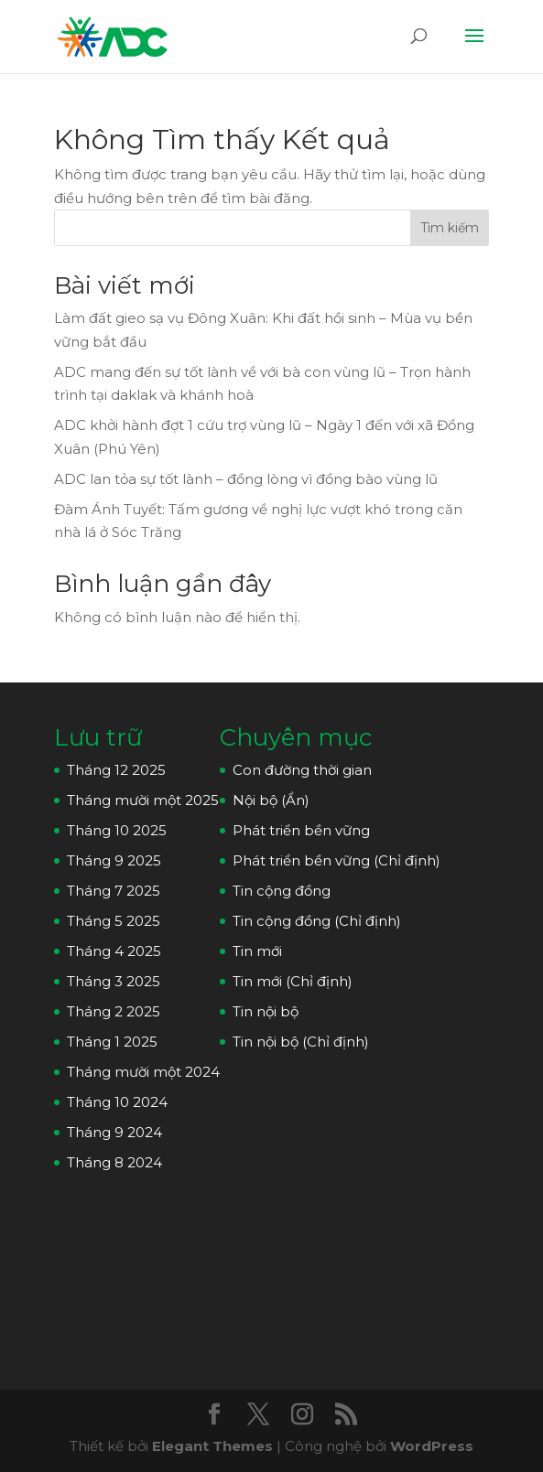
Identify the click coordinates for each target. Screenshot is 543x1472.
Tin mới (257, 951)
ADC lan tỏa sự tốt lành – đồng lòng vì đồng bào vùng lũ (246, 479)
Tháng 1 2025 (112, 1041)
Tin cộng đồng (282, 890)
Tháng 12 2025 (116, 770)
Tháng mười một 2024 (143, 1071)
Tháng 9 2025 (114, 860)
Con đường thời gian (302, 770)
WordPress (431, 1446)
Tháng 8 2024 (114, 1162)
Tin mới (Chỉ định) (293, 981)
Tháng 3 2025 (113, 981)
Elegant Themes (212, 1446)
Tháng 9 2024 (114, 1132)
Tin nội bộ (266, 1011)
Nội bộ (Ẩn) (271, 800)
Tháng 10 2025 (117, 830)
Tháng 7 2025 (113, 890)
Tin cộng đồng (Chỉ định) (317, 920)
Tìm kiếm (449, 228)
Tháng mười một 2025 (143, 800)
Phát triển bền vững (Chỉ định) (336, 860)
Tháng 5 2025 (113, 920)
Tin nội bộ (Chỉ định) (301, 1041)
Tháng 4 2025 (114, 951)
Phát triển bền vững (301, 830)
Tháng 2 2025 (113, 1011)
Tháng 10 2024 (117, 1102)
